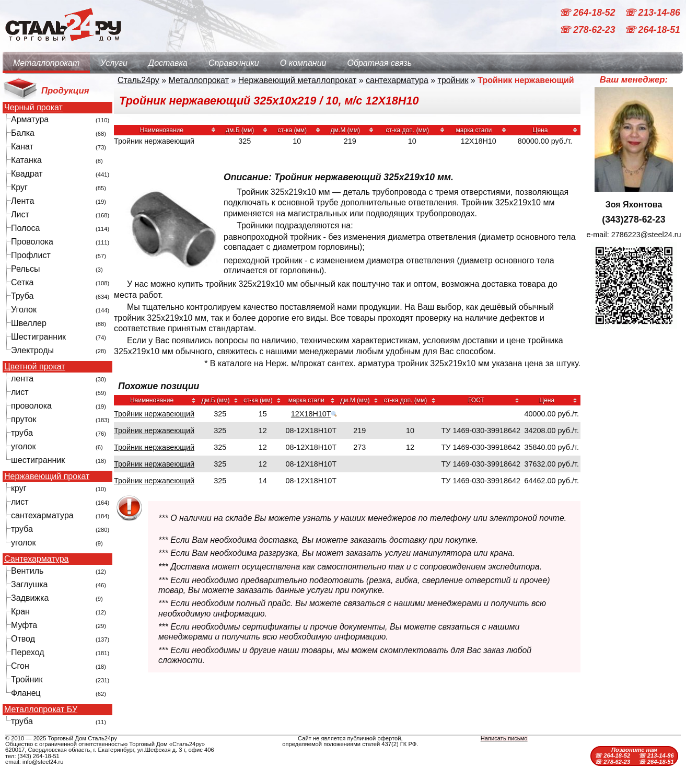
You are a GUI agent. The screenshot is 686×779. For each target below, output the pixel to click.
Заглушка (29, 584)
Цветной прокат (34, 367)
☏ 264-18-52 (588, 12)
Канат (22, 146)
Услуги (113, 63)
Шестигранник (38, 336)
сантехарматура (42, 515)
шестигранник (38, 460)
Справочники (233, 63)
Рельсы (25, 268)
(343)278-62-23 (633, 219)
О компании (303, 63)
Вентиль (27, 570)
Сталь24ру (138, 80)
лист (20, 392)
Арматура (30, 119)
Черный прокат (33, 107)
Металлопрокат (46, 63)
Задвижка (30, 598)
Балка (22, 133)
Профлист (31, 255)
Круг (19, 187)
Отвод (23, 638)
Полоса (25, 228)
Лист (20, 214)
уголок (23, 446)
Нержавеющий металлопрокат (297, 80)
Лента (22, 200)
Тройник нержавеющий (154, 414)
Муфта (24, 625)
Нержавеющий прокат (46, 476)
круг (19, 488)
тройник (453, 80)
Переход (27, 652)
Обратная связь (379, 63)
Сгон (20, 665)
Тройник (26, 679)
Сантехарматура (36, 559)
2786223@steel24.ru (646, 234)
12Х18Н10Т (311, 414)
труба (22, 432)
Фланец (26, 693)
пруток (23, 419)
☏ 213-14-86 (652, 12)
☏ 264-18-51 (652, 30)
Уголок (24, 309)
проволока (31, 405)
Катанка (26, 160)
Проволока (32, 241)
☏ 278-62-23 (588, 30)
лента (22, 378)
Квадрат (27, 173)
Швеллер (28, 323)
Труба (22, 296)
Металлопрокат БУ (40, 709)
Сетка (22, 282)
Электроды (32, 350)
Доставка (168, 63)
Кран (20, 611)
